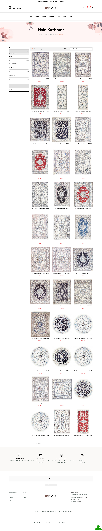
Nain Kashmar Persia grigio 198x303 (62, 208)
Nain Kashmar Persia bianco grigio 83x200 (61, 111)
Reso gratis (11, 502)
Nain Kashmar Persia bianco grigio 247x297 (40, 305)
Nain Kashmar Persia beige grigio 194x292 (83, 143)
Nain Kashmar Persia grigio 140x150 (83, 403)
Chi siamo (25, 492)
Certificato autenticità (13, 492)
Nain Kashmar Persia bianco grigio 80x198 (83, 111)
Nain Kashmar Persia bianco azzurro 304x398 (40, 338)
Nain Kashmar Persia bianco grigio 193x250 (83, 208)
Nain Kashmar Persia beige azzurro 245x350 (40, 403)
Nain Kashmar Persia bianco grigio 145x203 (40, 78)
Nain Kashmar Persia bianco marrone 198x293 (40, 176)
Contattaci (25, 494)
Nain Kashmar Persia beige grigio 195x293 (40, 208)
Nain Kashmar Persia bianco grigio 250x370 (40, 273)
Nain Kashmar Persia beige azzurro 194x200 (62, 403)
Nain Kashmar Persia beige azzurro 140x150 (83, 370)
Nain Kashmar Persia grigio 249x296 (40, 143)
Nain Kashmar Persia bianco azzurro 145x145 (83, 338)
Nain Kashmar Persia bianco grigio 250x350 (83, 305)
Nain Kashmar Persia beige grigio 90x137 (62, 435)
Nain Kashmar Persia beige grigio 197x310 (83, 176)
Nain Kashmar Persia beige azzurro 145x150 (40, 370)
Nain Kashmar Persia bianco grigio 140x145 (61, 338)
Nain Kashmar (12, 89)
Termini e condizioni (27, 500)
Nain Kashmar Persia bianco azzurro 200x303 (62, 176)
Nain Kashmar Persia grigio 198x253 (62, 143)
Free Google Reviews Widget (50, 484)
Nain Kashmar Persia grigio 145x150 (62, 370)
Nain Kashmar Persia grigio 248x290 (83, 273)
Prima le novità (81, 48)
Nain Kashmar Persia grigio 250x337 (62, 305)
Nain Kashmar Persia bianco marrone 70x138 (83, 435)
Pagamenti (11, 494)
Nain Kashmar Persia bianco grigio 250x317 (61, 273)
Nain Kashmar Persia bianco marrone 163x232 (40, 111)
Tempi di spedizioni (12, 500)
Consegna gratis (12, 497)
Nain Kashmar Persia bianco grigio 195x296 (83, 78)
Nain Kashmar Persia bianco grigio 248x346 (61, 78)
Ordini (24, 497)
